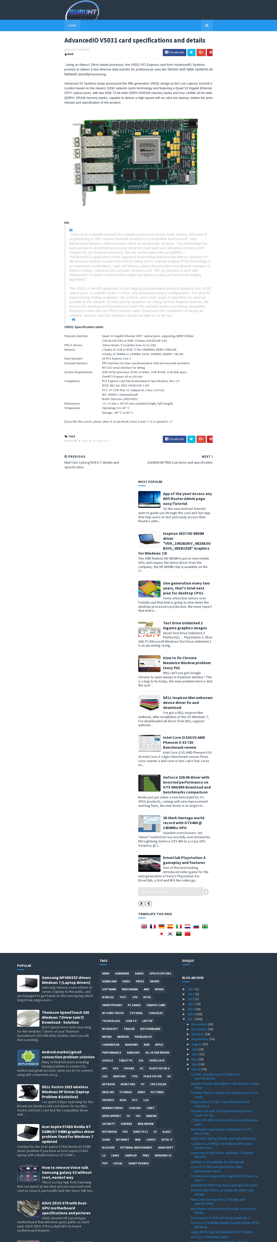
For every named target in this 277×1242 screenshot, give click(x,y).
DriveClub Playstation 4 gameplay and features (231, 417)
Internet (122, 697)
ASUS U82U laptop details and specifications (223, 695)
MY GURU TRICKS (113, 570)
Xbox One (119, 633)
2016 (191, 556)
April (195, 621)
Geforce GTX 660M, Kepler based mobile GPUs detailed (225, 782)
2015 (191, 561)
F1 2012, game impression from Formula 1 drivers (221, 862)
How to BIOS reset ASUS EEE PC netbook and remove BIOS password (68, 804)
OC (141, 625)
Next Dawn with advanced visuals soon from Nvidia (223, 768)
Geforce (108, 657)
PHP (105, 720)
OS (169, 633)
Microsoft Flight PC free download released (223, 1185)
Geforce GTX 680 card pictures (213, 948)
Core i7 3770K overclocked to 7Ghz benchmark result (217, 726)
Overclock (157, 617)
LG (104, 712)
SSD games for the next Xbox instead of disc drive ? (223, 1010)
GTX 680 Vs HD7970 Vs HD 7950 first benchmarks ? (216, 941)
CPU (135, 554)
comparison (110, 602)
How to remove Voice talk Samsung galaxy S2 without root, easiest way (67, 729)
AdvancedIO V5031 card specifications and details (222, 749)
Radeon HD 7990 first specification (216, 850)
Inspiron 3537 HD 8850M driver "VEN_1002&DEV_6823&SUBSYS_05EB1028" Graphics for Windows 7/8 (222, 100)
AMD (146, 546)
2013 (191, 571)
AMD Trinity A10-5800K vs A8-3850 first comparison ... (219, 819)
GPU (115, 625)
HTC (135, 657)
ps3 (125, 689)
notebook (109, 689)
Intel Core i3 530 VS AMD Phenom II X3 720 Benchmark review (231, 299)
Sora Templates (43, 1235)
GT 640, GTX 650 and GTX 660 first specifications (215, 633)
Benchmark (130, 546)
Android (123, 594)
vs (128, 673)
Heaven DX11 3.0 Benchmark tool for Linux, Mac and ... (225, 1024)
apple (159, 602)
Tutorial (136, 570)
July (195, 606)
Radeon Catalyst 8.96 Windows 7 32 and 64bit (224, 1106)
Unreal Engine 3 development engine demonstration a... (218, 974)
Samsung (133, 609)
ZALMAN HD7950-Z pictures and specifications (224, 742)
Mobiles (108, 554)
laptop (147, 578)
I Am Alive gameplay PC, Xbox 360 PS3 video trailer (223, 1057)
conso (151, 697)
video (126, 538)
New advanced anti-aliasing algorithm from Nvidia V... (222, 890)
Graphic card (155, 562)
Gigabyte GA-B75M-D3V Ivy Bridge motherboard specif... (215, 1085)
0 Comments (34, 63)
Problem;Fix (143, 594)
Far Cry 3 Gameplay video (209, 794)
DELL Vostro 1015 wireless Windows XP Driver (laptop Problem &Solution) (65, 649)
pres (145, 712)
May (195, 616)
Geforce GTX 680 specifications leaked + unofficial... (221, 955)
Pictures (157, 649)
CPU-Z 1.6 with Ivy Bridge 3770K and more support (221, 1122)
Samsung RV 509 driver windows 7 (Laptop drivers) (222, 712)
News (38, 455)
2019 (191, 546)
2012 (191, 576)
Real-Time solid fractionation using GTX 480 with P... (222, 923)
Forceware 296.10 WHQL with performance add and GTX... (222, 964)
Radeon (151, 673)
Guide (106, 697)
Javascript (165, 704)
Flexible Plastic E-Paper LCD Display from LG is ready (224, 652)
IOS (138, 673)
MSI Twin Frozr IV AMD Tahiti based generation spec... (224, 1048)
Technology (53, 455)
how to (131, 578)
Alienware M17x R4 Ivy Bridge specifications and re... (223, 992)
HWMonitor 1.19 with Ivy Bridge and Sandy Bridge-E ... (221, 1113)
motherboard (150, 586)
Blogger (108, 704)
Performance (111, 609)
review (106, 594)
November (200, 586)
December (200, 581)
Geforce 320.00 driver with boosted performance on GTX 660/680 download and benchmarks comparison (234, 342)
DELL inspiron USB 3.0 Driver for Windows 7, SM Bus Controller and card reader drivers (66, 882)
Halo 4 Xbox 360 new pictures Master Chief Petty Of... (222, 1164)
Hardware (24, 455)
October (198, 591)
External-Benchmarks (136, 704)
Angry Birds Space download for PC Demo (222, 789)
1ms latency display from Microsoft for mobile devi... (225, 1001)
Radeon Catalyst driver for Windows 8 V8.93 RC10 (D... (223, 1099)
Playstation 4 (159, 625)
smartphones (112, 562)
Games (139, 530)
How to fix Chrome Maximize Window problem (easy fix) (234, 219)
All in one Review (157, 609)
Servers (126, 681)
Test (123, 554)
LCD (145, 657)
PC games (134, 562)
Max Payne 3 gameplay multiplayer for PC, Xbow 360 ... (221, 688)
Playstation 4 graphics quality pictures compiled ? (219, 1039)
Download (109, 538)
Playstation (152, 633)
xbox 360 (108, 649)
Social (118, 720)
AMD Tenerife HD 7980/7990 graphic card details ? (220, 1140)
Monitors (128, 641)
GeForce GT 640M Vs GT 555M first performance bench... (216, 913)
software (109, 546)
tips (134, 633)
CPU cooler (158, 641)
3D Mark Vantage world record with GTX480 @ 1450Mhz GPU (230, 379)
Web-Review (146, 681)
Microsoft (110, 586)
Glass (166, 689)
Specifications (160, 530)
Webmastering (112, 665)
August (197, 601)
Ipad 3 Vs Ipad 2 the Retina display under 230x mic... (224, 876)
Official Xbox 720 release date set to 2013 (221, 883)
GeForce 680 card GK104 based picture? (220, 1018)
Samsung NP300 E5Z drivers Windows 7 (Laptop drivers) (66, 537)
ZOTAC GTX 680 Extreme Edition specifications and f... (225, 679)
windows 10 (163, 712)
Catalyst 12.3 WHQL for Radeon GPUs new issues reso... (221, 703)
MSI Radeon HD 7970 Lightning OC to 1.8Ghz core (222, 833)
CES (140, 617)
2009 (191, 1210)
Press (140, 538)
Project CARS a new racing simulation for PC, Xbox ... (223, 932)
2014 (191, 566)
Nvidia (159, 546)
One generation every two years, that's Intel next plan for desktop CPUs (233, 145)
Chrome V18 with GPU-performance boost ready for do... (221, 670)
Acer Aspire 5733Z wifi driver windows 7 (220, 775)
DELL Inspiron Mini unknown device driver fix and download (235, 259)
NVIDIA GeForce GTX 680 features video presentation (220, 810)
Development (111, 673)
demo (141, 649)
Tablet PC (126, 617)
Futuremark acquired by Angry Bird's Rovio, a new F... (224, 735)
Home (25, 25)
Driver (154, 538)
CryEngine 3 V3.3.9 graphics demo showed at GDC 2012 (224, 983)
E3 (155, 689)
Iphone (129, 625)
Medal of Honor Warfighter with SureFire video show (225, 642)
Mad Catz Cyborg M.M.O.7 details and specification (218, 758)
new (146, 602)
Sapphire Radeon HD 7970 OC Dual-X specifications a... (217, 899)
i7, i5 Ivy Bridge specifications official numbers (225, 1180)
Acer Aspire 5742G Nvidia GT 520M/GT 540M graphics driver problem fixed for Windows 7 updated (68, 691)
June (195, 611)
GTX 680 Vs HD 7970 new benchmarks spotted (224, 869)
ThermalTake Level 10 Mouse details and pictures (220, 1075)
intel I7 (166, 697)
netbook (108, 641)
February (199, 1190)
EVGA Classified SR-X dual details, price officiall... (220, 1066)
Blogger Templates (71, 1235)
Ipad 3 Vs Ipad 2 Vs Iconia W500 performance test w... (223, 842)
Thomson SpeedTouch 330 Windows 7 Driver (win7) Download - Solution (65, 574)
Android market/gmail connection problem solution (68, 612)
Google (107, 617)
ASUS (123, 657)
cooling (135, 665)
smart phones (138, 720)
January (198, 1195)
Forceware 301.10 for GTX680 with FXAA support (220, 801)
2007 (191, 1220)
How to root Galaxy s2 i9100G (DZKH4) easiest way (68, 842)
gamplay (131, 712)
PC (142, 641)
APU (104, 625)
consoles (156, 570)
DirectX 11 (140, 689)
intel (147, 554)
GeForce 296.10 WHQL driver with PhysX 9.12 (223, 906)
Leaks (115, 712)
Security (108, 681)
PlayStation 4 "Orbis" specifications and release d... (220, 661)
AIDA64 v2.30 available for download (217, 719)
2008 (191, 1215)
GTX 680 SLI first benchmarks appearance (221, 855)
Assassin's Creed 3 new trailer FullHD (218, 1092)
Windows (131, 602)
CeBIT (151, 665)
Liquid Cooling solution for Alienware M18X (222, 826)
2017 (191, 551)
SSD (104, 633)
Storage (125, 649)
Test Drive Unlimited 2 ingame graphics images (232, 182)
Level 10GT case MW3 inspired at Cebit (219, 1032)
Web (137, 697)
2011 (191, 1200)
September (200, 596)
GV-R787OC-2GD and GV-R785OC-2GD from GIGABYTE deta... (222, 1155)
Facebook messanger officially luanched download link (220, 1131)
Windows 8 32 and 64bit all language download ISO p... (225, 1173)
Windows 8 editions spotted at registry (220, 1148)
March (196, 626)
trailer (129, 586)
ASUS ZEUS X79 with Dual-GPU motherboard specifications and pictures (66, 765)
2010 (191, 1205)
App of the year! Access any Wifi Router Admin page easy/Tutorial (234, 55)
